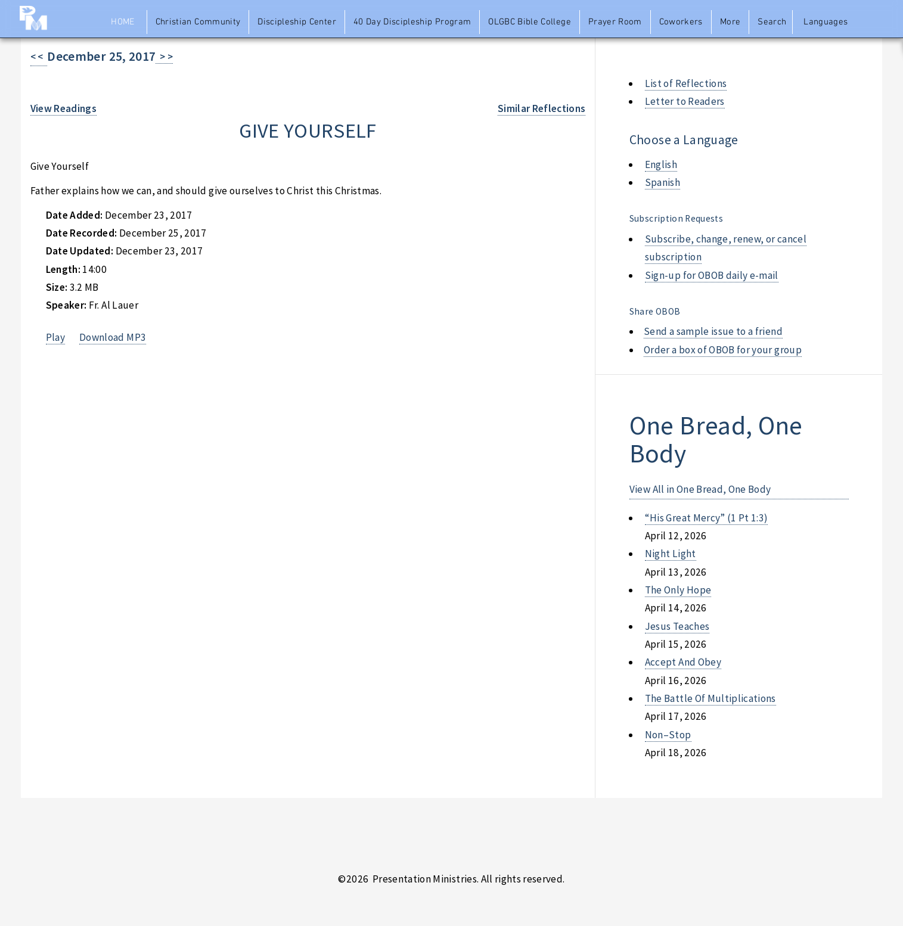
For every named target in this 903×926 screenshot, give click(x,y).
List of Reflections (686, 83)
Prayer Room (615, 22)
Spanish (662, 182)
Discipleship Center (296, 22)
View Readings (63, 108)
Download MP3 (112, 337)
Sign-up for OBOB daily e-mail (711, 275)
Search (772, 22)
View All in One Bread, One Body (700, 489)
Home (122, 22)
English (661, 164)
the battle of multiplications (710, 698)
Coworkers (681, 22)
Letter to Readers (685, 101)
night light (670, 553)
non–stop (668, 734)
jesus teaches (677, 626)
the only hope (678, 589)
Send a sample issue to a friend (713, 331)
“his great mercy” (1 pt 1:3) (706, 517)
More (730, 22)
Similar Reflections (542, 108)
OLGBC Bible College (529, 22)
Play (55, 337)
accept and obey (683, 662)
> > (164, 56)
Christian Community (198, 22)
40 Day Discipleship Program (412, 22)
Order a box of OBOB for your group (723, 349)
